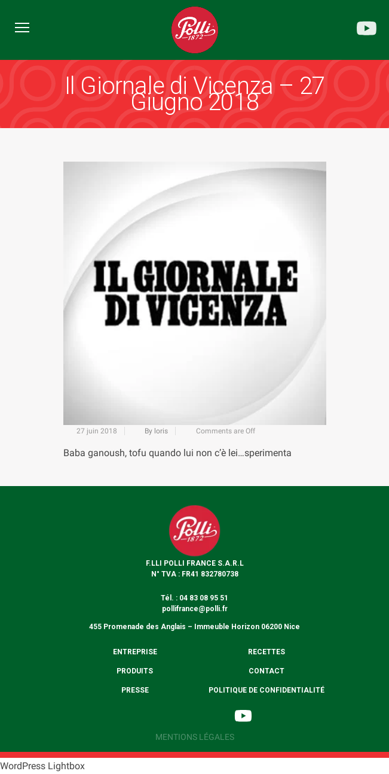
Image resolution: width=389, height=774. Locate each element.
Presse (135, 690)
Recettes (266, 652)
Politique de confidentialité (266, 690)
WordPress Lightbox (42, 766)
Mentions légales (194, 737)
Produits (135, 671)
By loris (156, 431)
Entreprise (135, 652)
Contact (266, 671)
